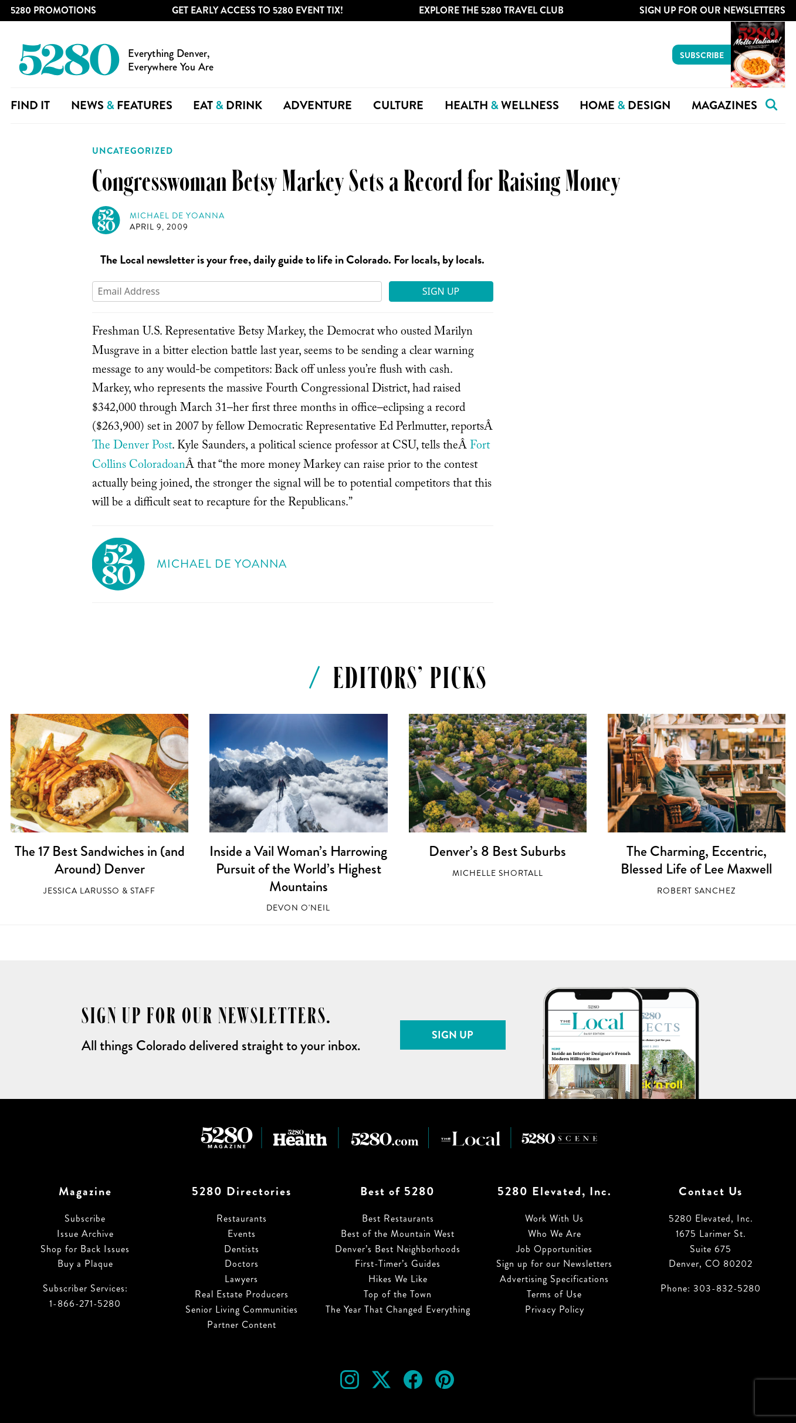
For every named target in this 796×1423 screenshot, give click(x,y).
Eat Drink (227, 105)
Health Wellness (502, 105)
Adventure (317, 105)
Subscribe (702, 55)
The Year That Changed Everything (398, 1309)
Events (242, 1233)
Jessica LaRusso (81, 890)
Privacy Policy (554, 1309)
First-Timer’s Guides (398, 1263)
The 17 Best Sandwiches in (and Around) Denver (100, 860)
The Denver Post (132, 447)
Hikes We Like (398, 1279)
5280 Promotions (53, 10)
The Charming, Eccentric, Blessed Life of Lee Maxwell (696, 860)
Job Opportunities (554, 1249)
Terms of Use (554, 1294)
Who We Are (554, 1233)
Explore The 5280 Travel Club (491, 10)
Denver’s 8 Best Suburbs (497, 851)
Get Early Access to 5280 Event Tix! (257, 10)
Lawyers (241, 1279)
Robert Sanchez (696, 890)
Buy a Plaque (85, 1263)
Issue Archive (85, 1233)
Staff (142, 890)
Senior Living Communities (241, 1309)
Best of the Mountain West (398, 1233)
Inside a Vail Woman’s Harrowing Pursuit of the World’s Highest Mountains (298, 868)
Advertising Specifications (554, 1279)
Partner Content (241, 1324)
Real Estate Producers (242, 1294)
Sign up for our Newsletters (554, 1263)
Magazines (724, 105)
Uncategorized (132, 150)
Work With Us (554, 1218)
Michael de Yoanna (177, 215)
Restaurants (241, 1218)
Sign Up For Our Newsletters (712, 10)
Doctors (242, 1263)
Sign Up (441, 291)
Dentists (241, 1249)
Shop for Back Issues (85, 1249)
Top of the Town (398, 1294)
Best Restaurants (398, 1218)
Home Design (625, 105)
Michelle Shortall (497, 873)
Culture (398, 105)
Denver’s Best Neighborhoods (397, 1249)
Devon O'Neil (298, 907)
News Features (121, 105)
